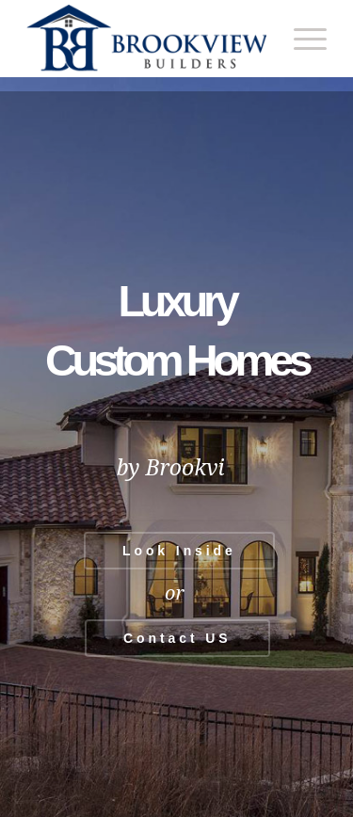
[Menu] (301, 38)
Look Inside (179, 550)
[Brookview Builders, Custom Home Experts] (146, 38)
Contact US (177, 638)
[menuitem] (301, 38)
